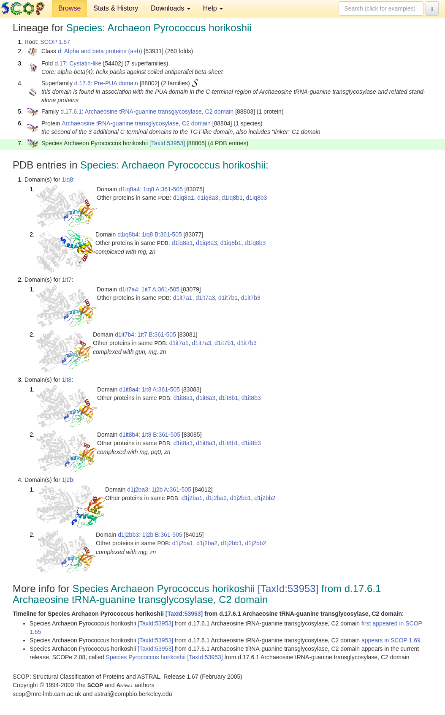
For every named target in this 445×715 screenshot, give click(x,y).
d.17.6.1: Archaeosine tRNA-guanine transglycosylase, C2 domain (146, 111)
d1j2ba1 (192, 498)
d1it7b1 (228, 297)
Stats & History (115, 8)
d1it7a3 (205, 297)
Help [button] (213, 8)
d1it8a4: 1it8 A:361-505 (149, 389)
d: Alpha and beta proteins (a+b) (100, 51)
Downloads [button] (170, 8)
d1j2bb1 (240, 498)
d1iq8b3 (256, 197)
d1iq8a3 (207, 197)
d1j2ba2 (216, 498)
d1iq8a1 (183, 197)
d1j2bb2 (264, 498)
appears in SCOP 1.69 (391, 640)
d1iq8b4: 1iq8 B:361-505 (149, 234)
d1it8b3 (251, 397)
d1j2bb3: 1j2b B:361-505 (150, 534)
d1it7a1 (183, 297)
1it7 (67, 279)
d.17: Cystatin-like (77, 63)
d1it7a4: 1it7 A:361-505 (149, 289)
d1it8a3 (205, 397)
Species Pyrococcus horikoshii (146, 657)
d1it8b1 (228, 397)
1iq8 (67, 179)
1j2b (67, 479)
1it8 (67, 379)
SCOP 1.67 (55, 41)
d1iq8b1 (232, 197)
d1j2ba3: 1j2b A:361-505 (159, 489)
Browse (69, 8)
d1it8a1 (183, 397)
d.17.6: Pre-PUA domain (106, 83)
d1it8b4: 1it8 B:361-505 (149, 434)
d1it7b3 (250, 297)
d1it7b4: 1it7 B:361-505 (145, 334)
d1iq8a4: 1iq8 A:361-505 (151, 189)
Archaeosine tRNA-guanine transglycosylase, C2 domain (136, 123)
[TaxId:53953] (167, 143)
